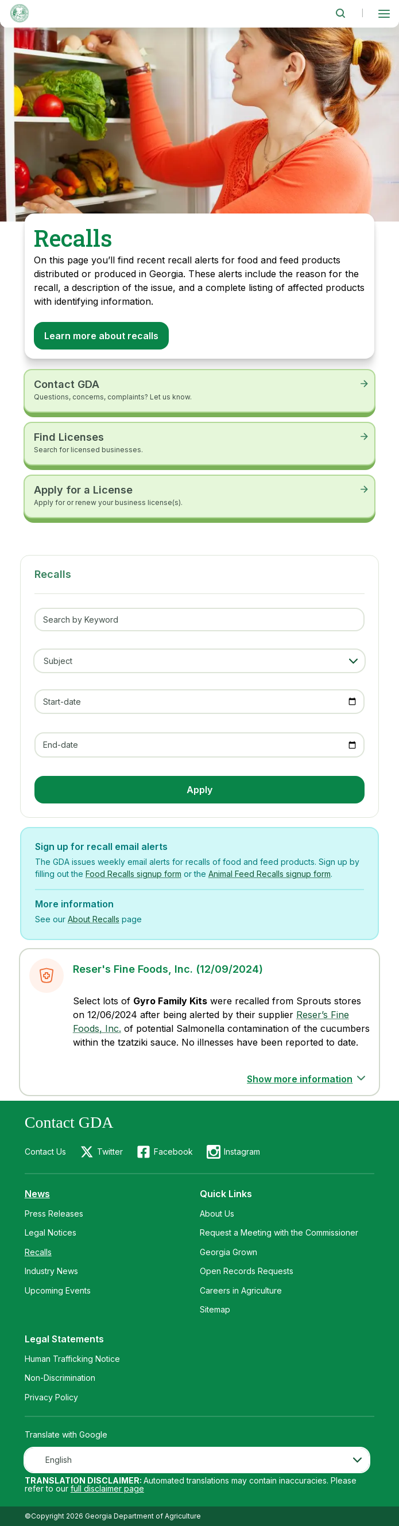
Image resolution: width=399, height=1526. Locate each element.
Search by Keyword (80, 619)
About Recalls (93, 919)
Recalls (38, 1252)
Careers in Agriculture (241, 1290)
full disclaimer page (107, 1488)
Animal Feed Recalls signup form (269, 874)
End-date (60, 745)
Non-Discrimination (60, 1378)
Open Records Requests (246, 1271)
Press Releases (54, 1213)
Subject (58, 661)
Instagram (242, 1151)
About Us (217, 1213)
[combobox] (197, 1460)
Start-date (62, 701)
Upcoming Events (58, 1290)
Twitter (110, 1151)
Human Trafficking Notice (72, 1359)
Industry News (51, 1271)
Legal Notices (50, 1232)
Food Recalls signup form (133, 874)
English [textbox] (58, 1460)
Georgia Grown (228, 1252)
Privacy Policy (51, 1397)
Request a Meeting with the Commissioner (279, 1232)
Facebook (173, 1151)
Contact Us (45, 1151)
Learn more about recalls (101, 335)
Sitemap (215, 1309)
